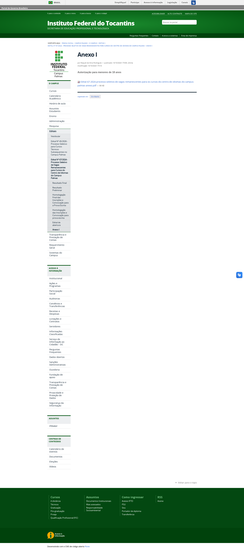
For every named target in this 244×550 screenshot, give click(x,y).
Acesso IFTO (127, 501)
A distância (56, 501)
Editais (101, 43)
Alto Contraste (175, 13)
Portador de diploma (131, 511)
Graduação (56, 507)
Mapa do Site (191, 13)
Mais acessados (93, 504)
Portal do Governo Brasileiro (15, 8)
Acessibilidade (158, 13)
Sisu (124, 507)
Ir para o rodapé (102, 13)
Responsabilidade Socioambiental (94, 509)
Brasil (57, 2)
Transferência (128, 514)
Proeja (53, 514)
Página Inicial (67, 43)
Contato (155, 35)
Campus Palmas (81, 43)
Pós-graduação (57, 511)
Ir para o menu (72, 13)
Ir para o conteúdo (55, 13)
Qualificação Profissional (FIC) (64, 518)
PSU (124, 504)
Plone (87, 546)
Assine (160, 501)
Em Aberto (95, 97)
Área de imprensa (189, 35)
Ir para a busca (87, 13)
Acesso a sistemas (170, 35)
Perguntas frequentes (139, 35)
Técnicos (55, 504)
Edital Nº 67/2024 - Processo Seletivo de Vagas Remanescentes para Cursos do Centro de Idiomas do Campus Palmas (96, 46)
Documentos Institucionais (98, 501)
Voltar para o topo (187, 482)
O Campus (93, 43)
